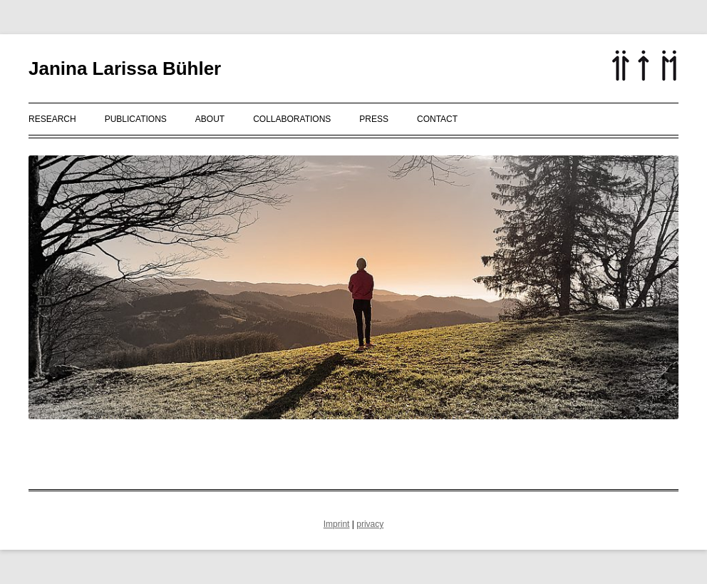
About (210, 119)
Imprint (337, 524)
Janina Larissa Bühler (125, 68)
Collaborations (292, 119)
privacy (369, 524)
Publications (136, 119)
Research (52, 119)
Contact (437, 119)
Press (373, 119)
